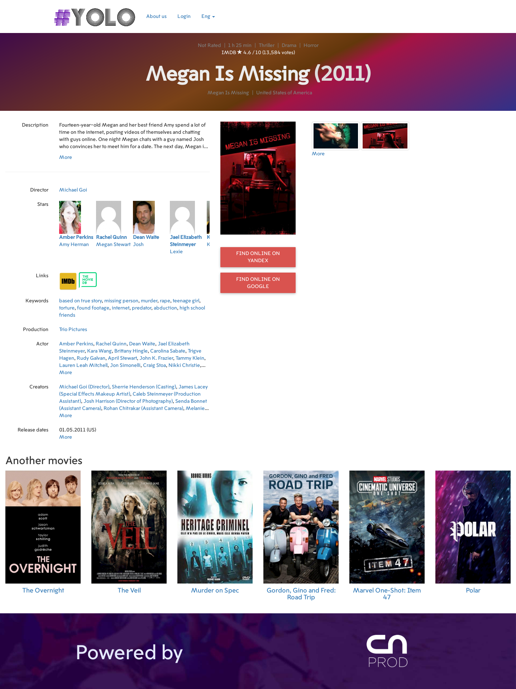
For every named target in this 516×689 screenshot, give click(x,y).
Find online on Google (258, 283)
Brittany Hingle (131, 351)
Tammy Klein (190, 358)
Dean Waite (142, 343)
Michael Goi (73, 190)
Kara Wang (99, 351)
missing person (121, 300)
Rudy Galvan (91, 358)
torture (67, 308)
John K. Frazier (156, 358)
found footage (93, 308)
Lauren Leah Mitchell (83, 365)
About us (156, 16)
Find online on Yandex (258, 257)
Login (184, 16)
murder (149, 300)
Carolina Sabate (167, 351)
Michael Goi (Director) (84, 387)
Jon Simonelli (125, 365)
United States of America (284, 92)
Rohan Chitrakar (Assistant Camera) (143, 408)
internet (120, 308)
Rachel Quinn (111, 343)
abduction (165, 308)
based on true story (80, 300)
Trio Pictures (73, 329)
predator (141, 308)
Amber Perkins (76, 343)
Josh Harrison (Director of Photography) (128, 401)
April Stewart (122, 358)
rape (165, 300)
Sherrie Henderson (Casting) (144, 387)
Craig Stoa (154, 365)
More (65, 157)
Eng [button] (208, 16)
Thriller (266, 45)
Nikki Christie (184, 365)
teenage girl (186, 300)
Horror (311, 45)
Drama (289, 45)
